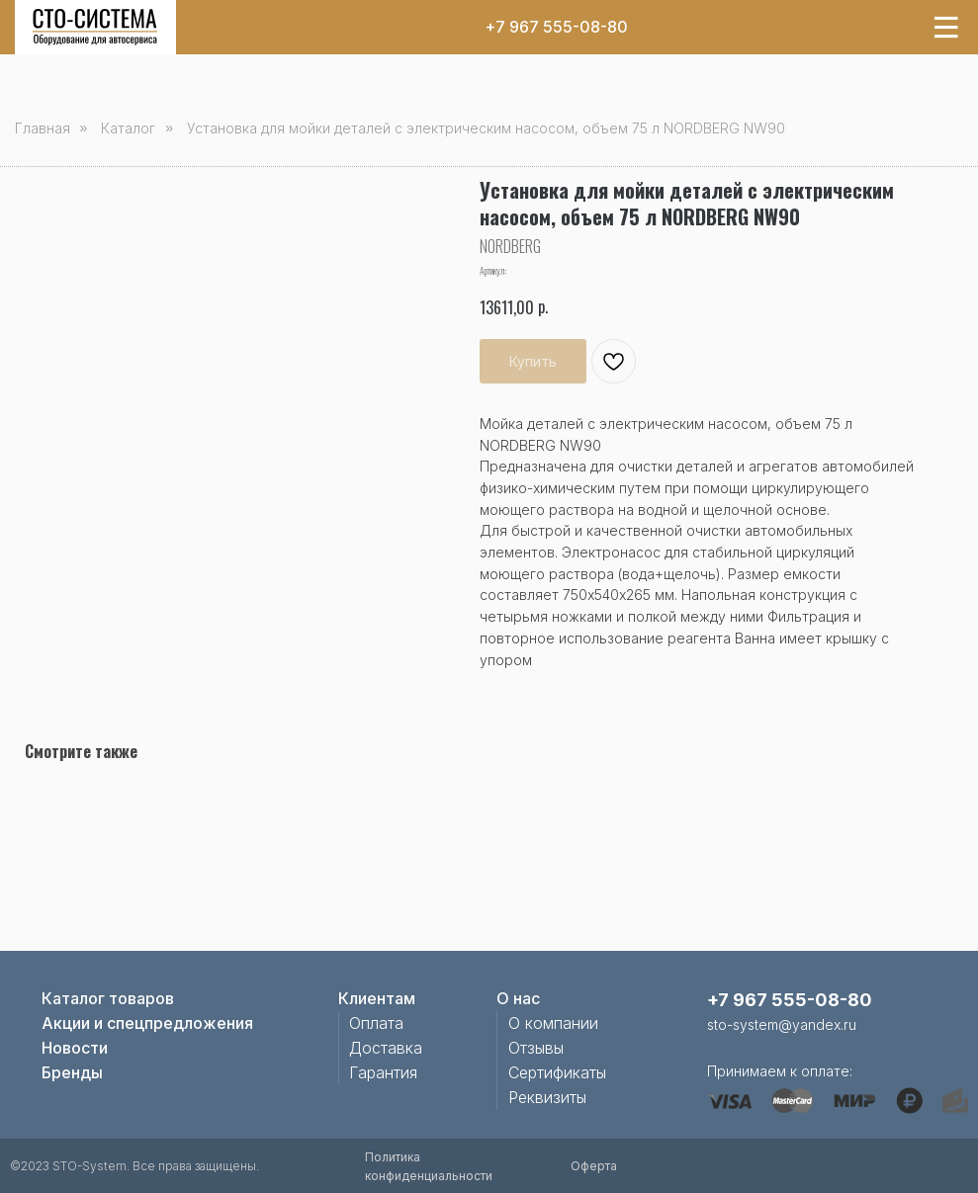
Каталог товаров (108, 998)
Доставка (385, 1048)
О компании (553, 1023)
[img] (95, 27)
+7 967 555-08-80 (556, 27)
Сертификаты (557, 1072)
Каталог (128, 128)
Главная (42, 128)
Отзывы (536, 1048)
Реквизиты (547, 1097)
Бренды (72, 1072)
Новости (75, 1048)
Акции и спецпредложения (147, 1023)
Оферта (594, 1165)
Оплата (376, 1023)
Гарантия (383, 1072)
